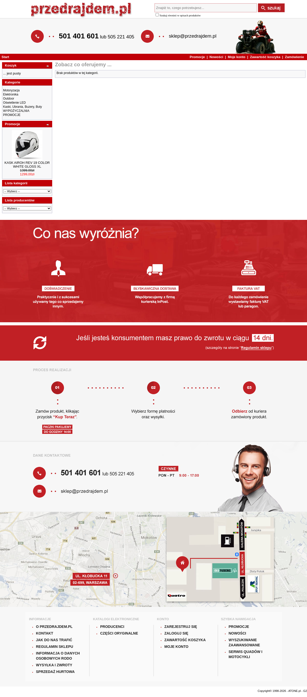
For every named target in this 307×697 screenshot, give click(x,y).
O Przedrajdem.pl (54, 627)
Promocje (197, 57)
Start (5, 57)
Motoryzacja (11, 90)
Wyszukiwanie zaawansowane (244, 642)
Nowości (216, 57)
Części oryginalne (119, 633)
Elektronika (10, 94)
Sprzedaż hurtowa (55, 672)
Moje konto (236, 57)
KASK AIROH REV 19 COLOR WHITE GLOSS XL (27, 164)
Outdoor (8, 98)
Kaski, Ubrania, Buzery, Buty (22, 107)
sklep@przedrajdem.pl (192, 36)
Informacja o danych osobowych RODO (58, 655)
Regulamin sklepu (54, 647)
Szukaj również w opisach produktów (178, 15)
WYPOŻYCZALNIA (16, 111)
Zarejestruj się (181, 627)
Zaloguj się (176, 633)
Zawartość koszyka (265, 57)
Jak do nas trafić (54, 640)
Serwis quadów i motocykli (245, 654)
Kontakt (44, 633)
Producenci (112, 627)
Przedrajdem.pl (81, 10)
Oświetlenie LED (14, 102)
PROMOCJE (11, 115)
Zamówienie (294, 57)
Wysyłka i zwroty (54, 665)
